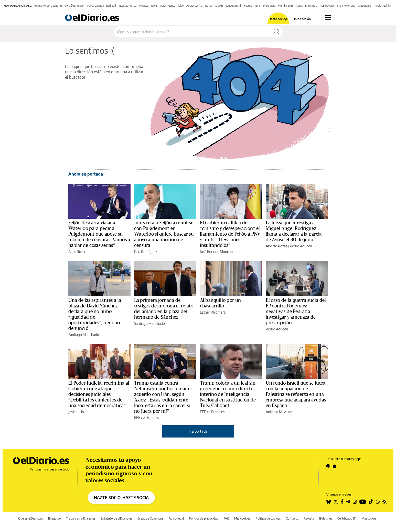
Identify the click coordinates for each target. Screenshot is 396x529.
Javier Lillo (76, 412)
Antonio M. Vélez (279, 412)
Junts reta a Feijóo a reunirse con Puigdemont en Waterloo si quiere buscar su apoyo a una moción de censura (164, 234)
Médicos (143, 5)
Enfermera (311, 5)
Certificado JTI (346, 518)
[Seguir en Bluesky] (328, 501)
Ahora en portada (85, 174)
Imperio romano (346, 5)
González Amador (75, 5)
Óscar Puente (167, 5)
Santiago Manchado (83, 334)
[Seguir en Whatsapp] (378, 501)
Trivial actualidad (382, 5)
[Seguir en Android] (328, 466)
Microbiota (269, 5)
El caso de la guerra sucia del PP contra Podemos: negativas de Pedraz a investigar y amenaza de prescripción (296, 311)
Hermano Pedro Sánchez (48, 5)
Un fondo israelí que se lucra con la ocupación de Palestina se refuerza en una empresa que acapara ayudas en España (296, 394)
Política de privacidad (203, 518)
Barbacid (111, 5)
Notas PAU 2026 (214, 5)
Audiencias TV (194, 5)
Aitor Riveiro (78, 251)
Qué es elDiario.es (30, 518)
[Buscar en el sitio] (192, 31)
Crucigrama (364, 5)
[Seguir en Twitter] (336, 501)
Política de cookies (268, 518)
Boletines (325, 518)
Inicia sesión (302, 19)
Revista (309, 518)
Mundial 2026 (285, 5)
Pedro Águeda (301, 246)
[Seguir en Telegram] (348, 501)
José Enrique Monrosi (216, 251)
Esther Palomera (213, 312)
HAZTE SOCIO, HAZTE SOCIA (121, 497)
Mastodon (368, 518)
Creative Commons (150, 518)
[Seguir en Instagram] (355, 501)
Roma (299, 5)
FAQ (226, 518)
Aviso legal (176, 518)
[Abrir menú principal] (328, 17)
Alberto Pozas (276, 246)
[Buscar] (277, 31)
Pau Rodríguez (145, 251)
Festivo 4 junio (252, 5)
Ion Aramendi (233, 5)
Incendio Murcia (127, 5)
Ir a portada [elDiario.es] (198, 431)
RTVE (154, 5)
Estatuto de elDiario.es (116, 518)
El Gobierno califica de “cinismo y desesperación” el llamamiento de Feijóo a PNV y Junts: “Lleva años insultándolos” (230, 234)
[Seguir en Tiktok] (371, 501)
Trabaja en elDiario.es (80, 518)
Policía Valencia (95, 5)
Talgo (181, 5)
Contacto (292, 518)
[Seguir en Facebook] (342, 501)
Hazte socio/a (278, 19)
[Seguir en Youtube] (362, 501)
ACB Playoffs (327, 5)
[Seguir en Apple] (334, 466)
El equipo (54, 518)
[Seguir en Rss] (384, 501)
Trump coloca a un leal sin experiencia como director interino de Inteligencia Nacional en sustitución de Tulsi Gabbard (228, 394)
